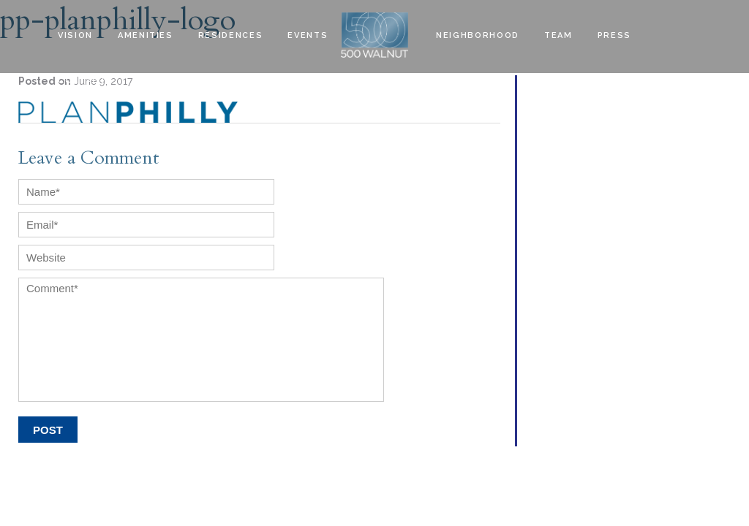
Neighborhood (477, 35)
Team (558, 35)
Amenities (145, 35)
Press (614, 35)
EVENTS (307, 35)
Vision (75, 35)
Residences (230, 35)
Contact (82, 80)
